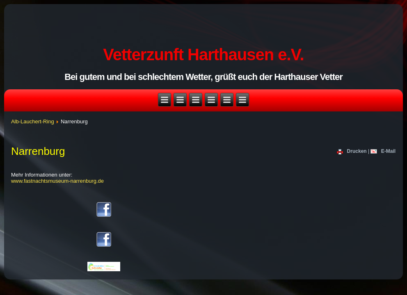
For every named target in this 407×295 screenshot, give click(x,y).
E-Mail (383, 151)
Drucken (352, 151)
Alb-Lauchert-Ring (32, 121)
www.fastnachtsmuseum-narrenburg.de (57, 181)
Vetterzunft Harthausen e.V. (203, 54)
